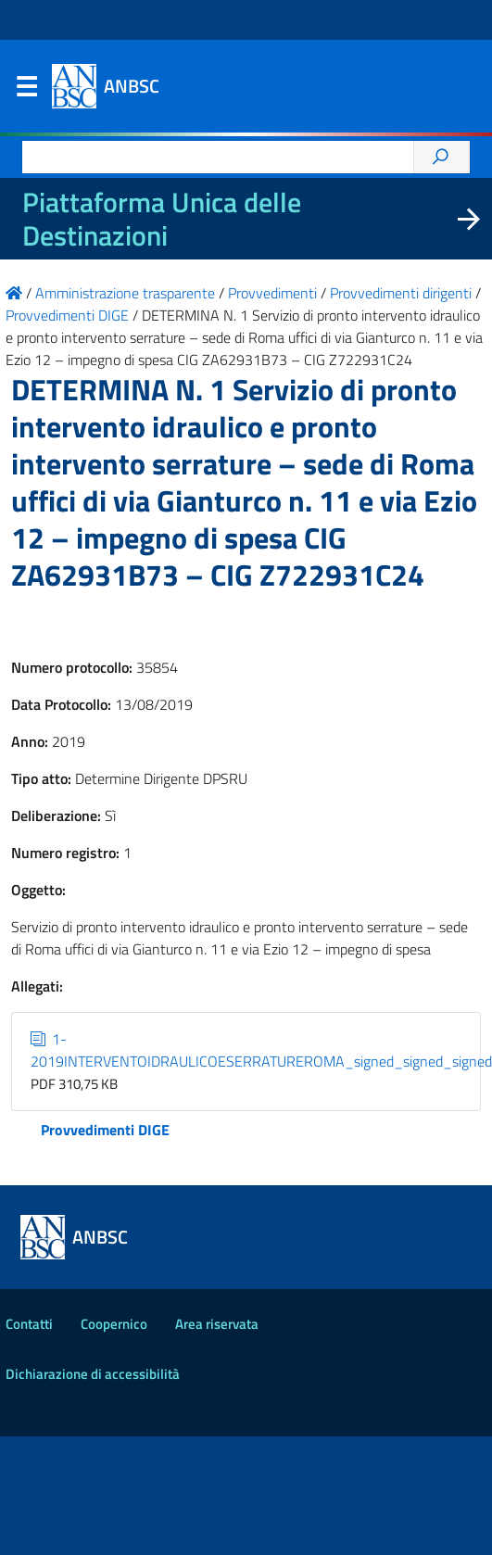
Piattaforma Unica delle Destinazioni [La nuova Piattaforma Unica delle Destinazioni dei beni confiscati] (161, 219)
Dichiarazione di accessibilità (93, 1373)
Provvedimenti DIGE (105, 1130)
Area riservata (217, 1323)
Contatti (29, 1323)
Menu (26, 91)
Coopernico (114, 1323)
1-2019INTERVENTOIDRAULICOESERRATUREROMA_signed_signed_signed (261, 1050)
